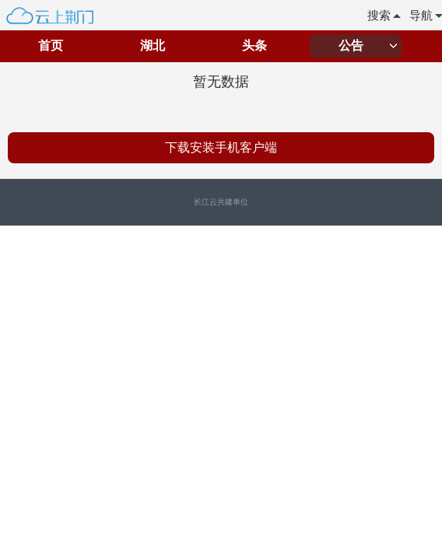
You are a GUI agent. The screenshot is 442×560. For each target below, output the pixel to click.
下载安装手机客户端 (221, 147)
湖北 (152, 45)
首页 (50, 45)
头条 (254, 45)
